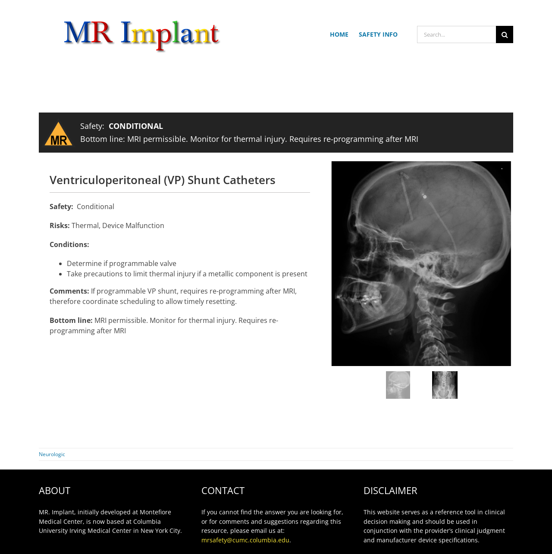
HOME (339, 34)
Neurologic (52, 454)
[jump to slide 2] (444, 385)
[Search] (504, 34)
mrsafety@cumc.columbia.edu (245, 540)
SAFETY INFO (378, 34)
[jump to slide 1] (398, 385)
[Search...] (456, 34)
